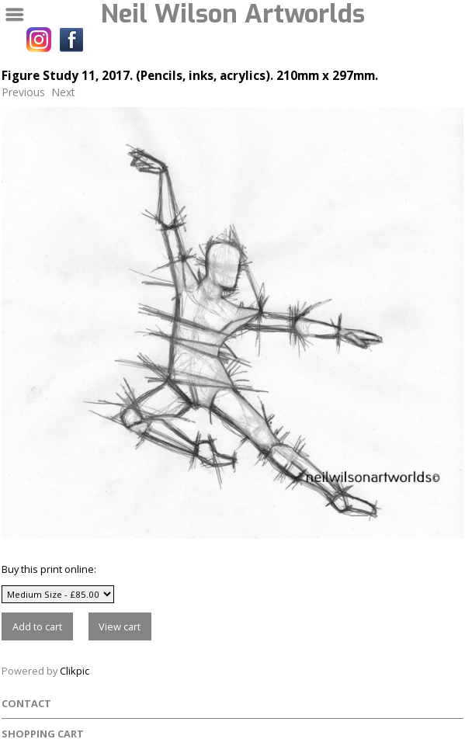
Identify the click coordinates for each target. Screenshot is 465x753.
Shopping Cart (43, 734)
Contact (26, 703)
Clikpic (74, 671)
